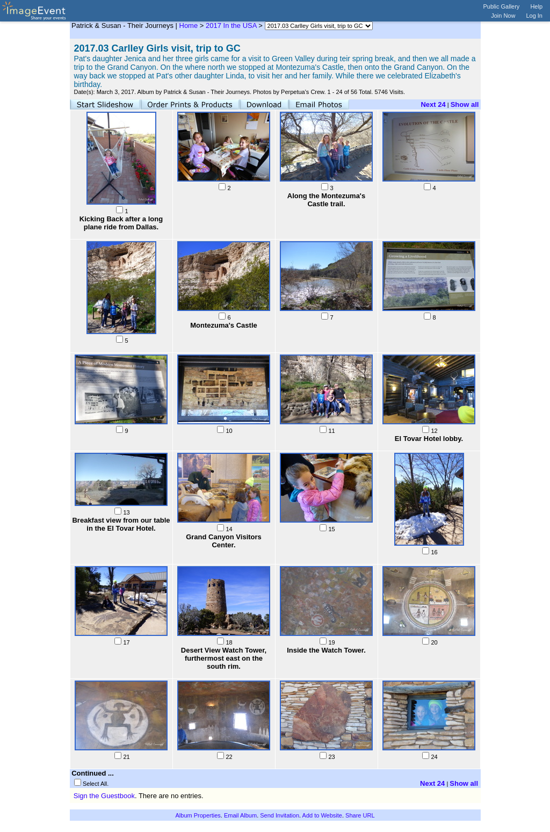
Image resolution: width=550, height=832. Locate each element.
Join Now (503, 15)
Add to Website (322, 815)
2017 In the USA (231, 25)
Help (536, 6)
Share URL (359, 815)
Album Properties (197, 815)
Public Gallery (501, 6)
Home (188, 25)
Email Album (240, 815)
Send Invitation (279, 815)
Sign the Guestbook (104, 796)
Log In (534, 15)
